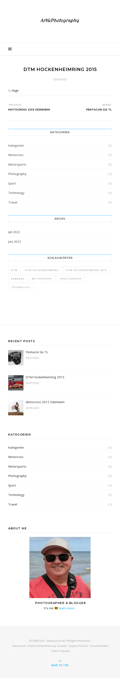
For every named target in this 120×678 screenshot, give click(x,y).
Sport (12, 183)
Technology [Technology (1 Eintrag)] (21, 287)
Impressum (19, 646)
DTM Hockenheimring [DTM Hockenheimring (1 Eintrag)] (41, 270)
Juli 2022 (14, 232)
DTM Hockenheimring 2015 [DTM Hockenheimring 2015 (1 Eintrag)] (86, 270)
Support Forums (78, 646)
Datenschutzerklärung (42, 646)
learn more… (67, 608)
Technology (16, 193)
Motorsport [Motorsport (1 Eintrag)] (42, 278)
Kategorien (16, 145)
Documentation (99, 646)
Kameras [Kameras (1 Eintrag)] (17, 278)
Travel (12, 202)
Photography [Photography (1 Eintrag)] (71, 278)
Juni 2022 (14, 241)
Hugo (15, 90)
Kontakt (62, 646)
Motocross (15, 155)
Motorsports (17, 164)
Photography (17, 174)
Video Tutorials (60, 651)
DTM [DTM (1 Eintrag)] (14, 270)
